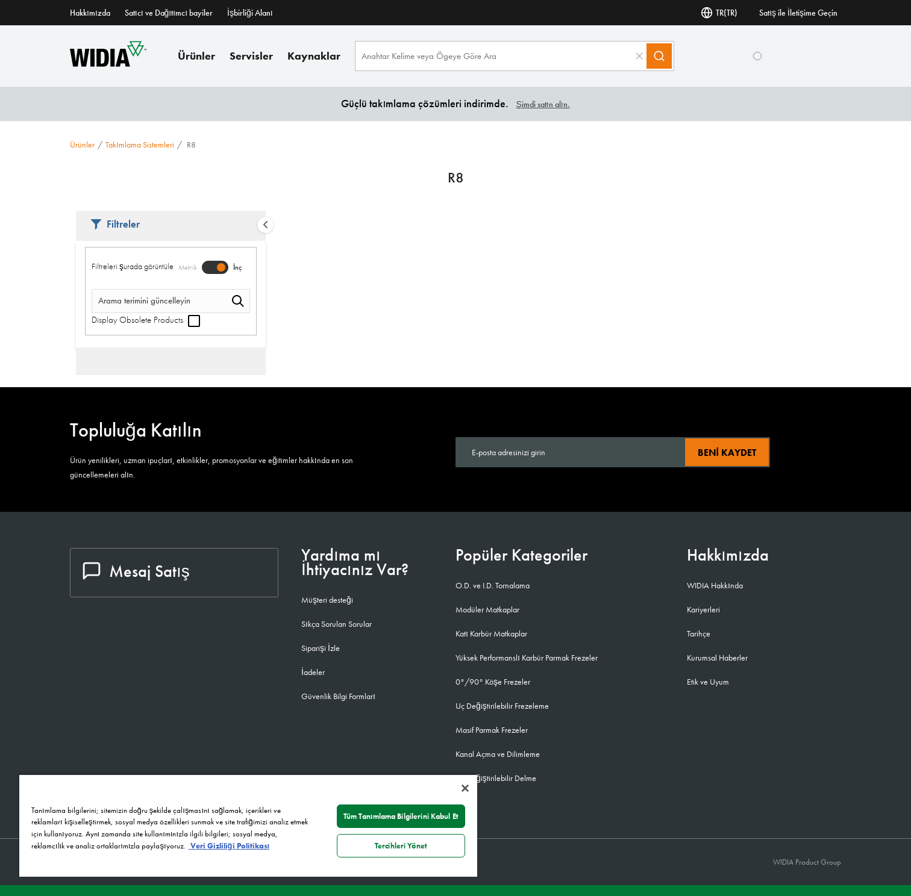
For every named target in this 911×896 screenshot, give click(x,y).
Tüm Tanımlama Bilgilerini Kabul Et (401, 816)
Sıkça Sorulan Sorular (336, 623)
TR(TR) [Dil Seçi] (719, 13)
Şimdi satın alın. (542, 104)
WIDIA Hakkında (715, 585)
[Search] (659, 56)
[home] (108, 63)
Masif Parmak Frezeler (492, 729)
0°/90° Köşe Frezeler (493, 681)
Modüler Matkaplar (487, 609)
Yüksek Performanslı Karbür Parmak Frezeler (527, 657)
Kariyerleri (703, 609)
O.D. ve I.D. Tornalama (493, 585)
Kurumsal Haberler (717, 657)
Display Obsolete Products (146, 320)
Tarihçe (698, 633)
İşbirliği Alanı (250, 12)
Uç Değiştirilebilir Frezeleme (502, 705)
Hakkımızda (90, 12)
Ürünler (196, 56)
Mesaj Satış (136, 571)
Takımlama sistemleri (139, 144)
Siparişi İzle (320, 647)
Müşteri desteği (327, 599)
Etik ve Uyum (708, 681)
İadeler (313, 672)
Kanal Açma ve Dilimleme (498, 753)
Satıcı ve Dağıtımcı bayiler (169, 12)
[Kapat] (465, 788)
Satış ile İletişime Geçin (798, 12)
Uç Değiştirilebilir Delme (496, 778)
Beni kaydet (727, 452)
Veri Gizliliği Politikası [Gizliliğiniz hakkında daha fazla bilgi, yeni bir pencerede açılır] (229, 846)
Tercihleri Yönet (401, 846)
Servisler (251, 56)
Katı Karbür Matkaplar (491, 633)
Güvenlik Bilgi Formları (338, 696)
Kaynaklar (313, 56)
